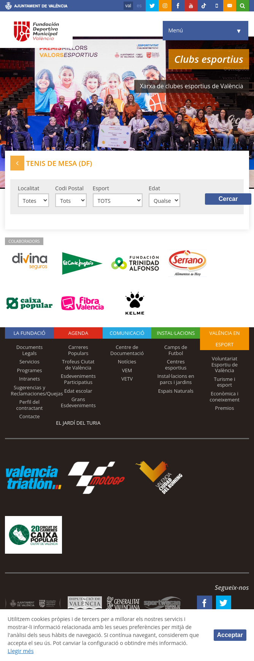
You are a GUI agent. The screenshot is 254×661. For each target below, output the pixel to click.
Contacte (29, 417)
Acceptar (230, 634)
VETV (127, 379)
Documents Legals (29, 350)
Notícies (127, 362)
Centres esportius (176, 365)
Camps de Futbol (175, 350)
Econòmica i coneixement (225, 396)
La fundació (30, 333)
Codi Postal (69, 188)
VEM (127, 370)
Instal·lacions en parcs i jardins (175, 379)
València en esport (224, 339)
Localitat (29, 188)
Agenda (78, 333)
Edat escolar (78, 391)
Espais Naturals (176, 391)
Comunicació (127, 333)
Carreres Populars (78, 350)
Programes (29, 370)
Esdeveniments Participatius (78, 379)
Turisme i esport (224, 382)
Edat (154, 188)
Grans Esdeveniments (78, 403)
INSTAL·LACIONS (176, 333)
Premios (224, 408)
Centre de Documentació (127, 350)
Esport (101, 188)
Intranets (29, 379)
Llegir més (51, 651)
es (139, 5)
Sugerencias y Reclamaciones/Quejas (37, 390)
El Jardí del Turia (78, 423)
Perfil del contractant (29, 405)
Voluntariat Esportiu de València (224, 365)
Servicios (29, 362)
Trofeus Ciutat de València (78, 365)
